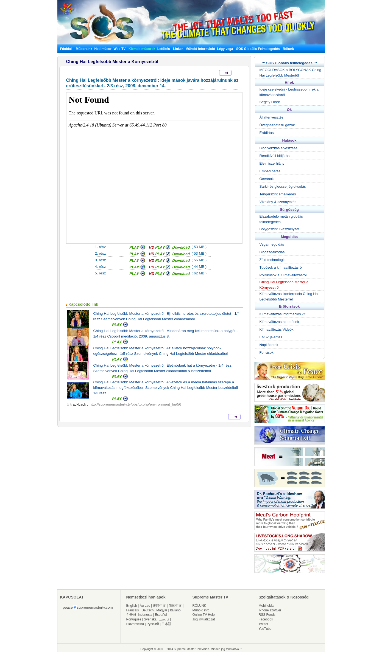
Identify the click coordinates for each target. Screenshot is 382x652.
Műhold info (201, 610)
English (131, 606)
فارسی (164, 619)
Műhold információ (200, 49)
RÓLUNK (199, 606)
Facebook (266, 619)
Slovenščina (135, 624)
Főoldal (66, 49)
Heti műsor (102, 49)
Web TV (120, 49)
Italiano (175, 610)
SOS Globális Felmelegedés (258, 49)
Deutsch (147, 610)
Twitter (263, 624)
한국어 (131, 615)
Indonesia (145, 615)
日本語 (166, 624)
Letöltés (163, 49)
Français (132, 610)
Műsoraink (84, 49)
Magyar (161, 610)
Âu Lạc (145, 606)
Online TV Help (204, 615)
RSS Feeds (267, 615)
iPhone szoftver (270, 610)
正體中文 (159, 606)
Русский (153, 624)
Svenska (150, 619)
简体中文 (175, 606)
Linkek (178, 49)
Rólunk (288, 49)
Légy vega (225, 49)
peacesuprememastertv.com (88, 607)
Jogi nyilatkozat (204, 619)
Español (161, 615)
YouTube (265, 629)
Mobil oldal (266, 606)
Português (133, 619)
